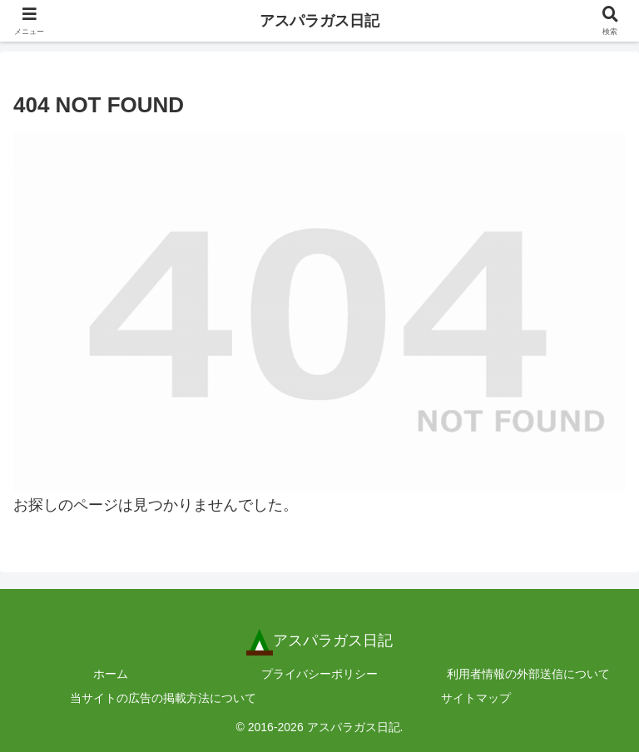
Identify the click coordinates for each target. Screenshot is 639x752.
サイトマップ (476, 698)
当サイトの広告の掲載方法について (163, 698)
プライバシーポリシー (319, 673)
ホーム (110, 673)
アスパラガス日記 (319, 20)
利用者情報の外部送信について (528, 673)
